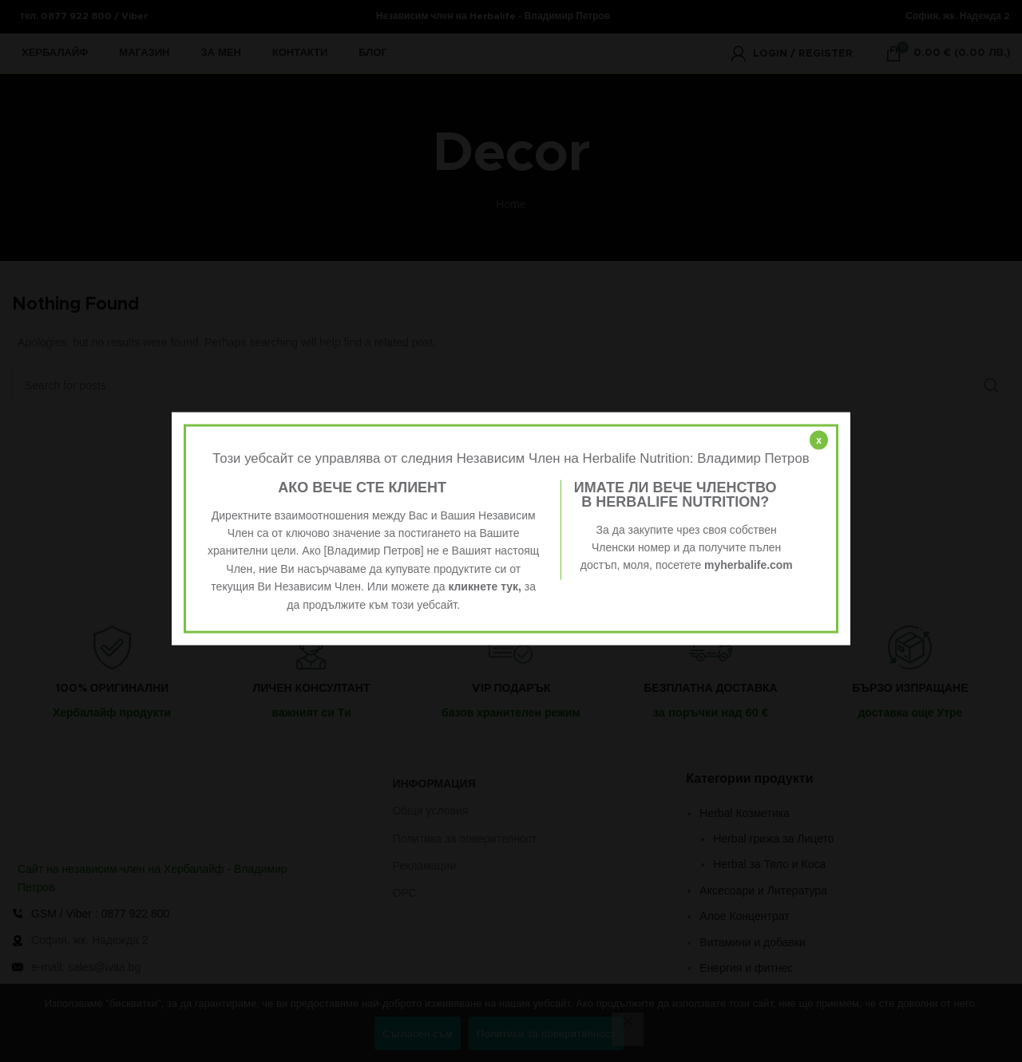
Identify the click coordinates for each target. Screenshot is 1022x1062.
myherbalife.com (748, 565)
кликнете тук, (484, 586)
